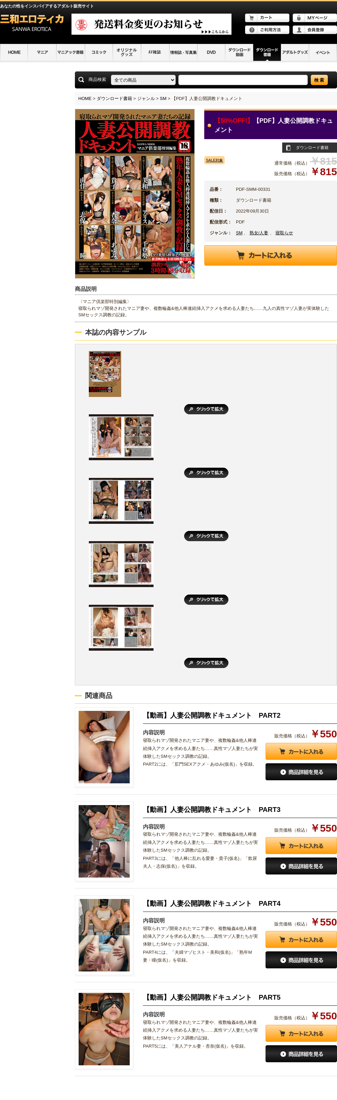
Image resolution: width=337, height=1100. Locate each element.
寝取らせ (284, 232)
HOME (85, 98)
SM (163, 98)
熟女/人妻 (259, 232)
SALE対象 (214, 160)
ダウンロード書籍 (114, 98)
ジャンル (146, 98)
